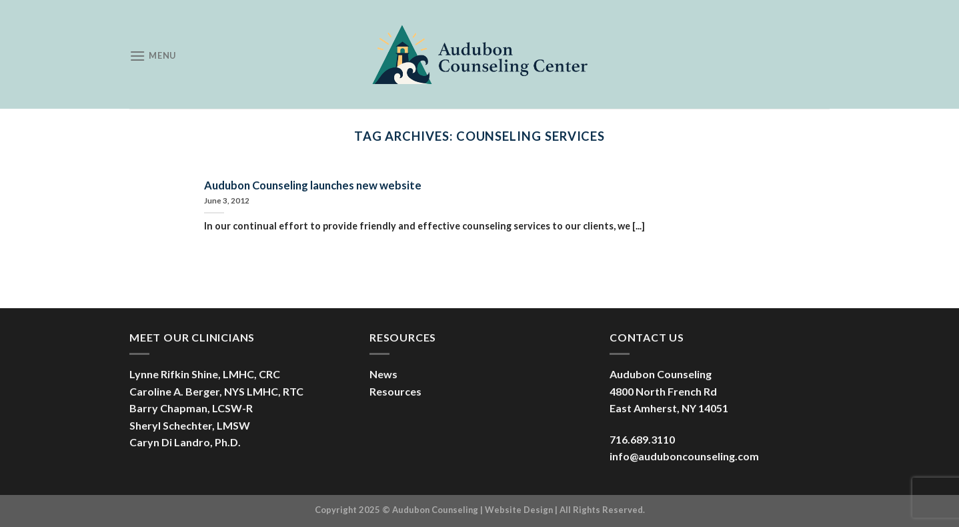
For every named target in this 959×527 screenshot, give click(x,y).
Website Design (519, 509)
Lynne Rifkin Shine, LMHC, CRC (204, 374)
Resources (395, 391)
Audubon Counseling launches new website (312, 185)
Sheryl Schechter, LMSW (189, 425)
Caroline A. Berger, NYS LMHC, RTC (216, 391)
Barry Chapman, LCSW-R (191, 408)
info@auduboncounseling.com (684, 456)
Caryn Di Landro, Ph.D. (185, 442)
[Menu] (152, 55)
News (383, 374)
